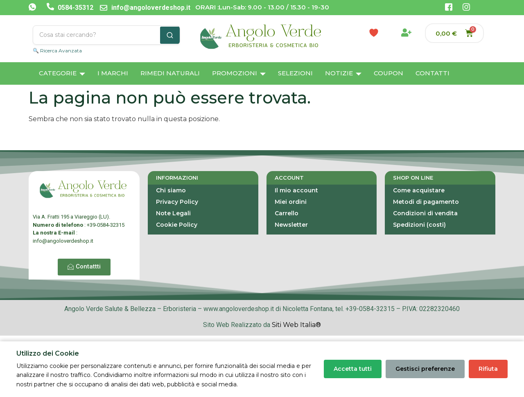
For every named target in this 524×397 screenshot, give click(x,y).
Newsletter (291, 224)
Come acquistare (419, 190)
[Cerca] (170, 35)
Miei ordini (291, 201)
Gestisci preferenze (425, 368)
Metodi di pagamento (426, 201)
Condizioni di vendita (425, 213)
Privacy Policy (177, 201)
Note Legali (173, 213)
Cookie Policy (176, 224)
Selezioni (295, 73)
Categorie (62, 74)
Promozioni (239, 74)
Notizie (343, 74)
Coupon (388, 73)
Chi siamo (171, 190)
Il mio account (296, 190)
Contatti (432, 73)
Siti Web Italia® (296, 325)
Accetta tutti (353, 368)
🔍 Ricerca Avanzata (57, 50)
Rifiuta (488, 368)
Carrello (286, 213)
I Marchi (112, 73)
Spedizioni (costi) (419, 224)
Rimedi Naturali (170, 73)
